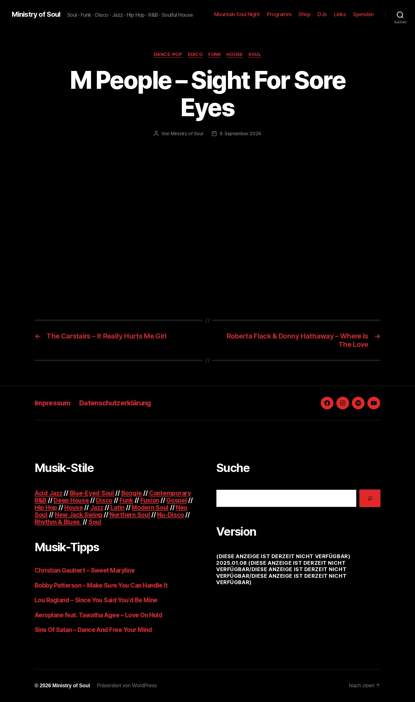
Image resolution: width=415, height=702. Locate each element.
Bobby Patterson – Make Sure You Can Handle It (101, 585)
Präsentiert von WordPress (127, 685)
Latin (117, 507)
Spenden (363, 14)
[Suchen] (369, 498)
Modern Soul (150, 507)
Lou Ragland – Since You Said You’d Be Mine (96, 600)
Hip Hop (46, 507)
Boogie (131, 493)
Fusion (149, 500)
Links (340, 14)
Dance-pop (168, 54)
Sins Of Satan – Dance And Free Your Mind (93, 629)
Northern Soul (130, 514)
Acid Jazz (49, 493)
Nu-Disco (170, 514)
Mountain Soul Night (237, 14)
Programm (279, 14)
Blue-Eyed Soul (92, 493)
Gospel (176, 500)
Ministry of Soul (36, 14)
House (235, 54)
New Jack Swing (78, 514)
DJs (322, 14)
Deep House (71, 500)
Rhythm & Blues (58, 522)
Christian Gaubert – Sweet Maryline (85, 570)
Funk (214, 54)
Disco (195, 54)
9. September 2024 (240, 133)
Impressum (52, 403)
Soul (254, 54)
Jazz (96, 507)
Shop (304, 14)
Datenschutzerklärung (115, 403)
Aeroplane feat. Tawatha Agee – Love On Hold (98, 615)
